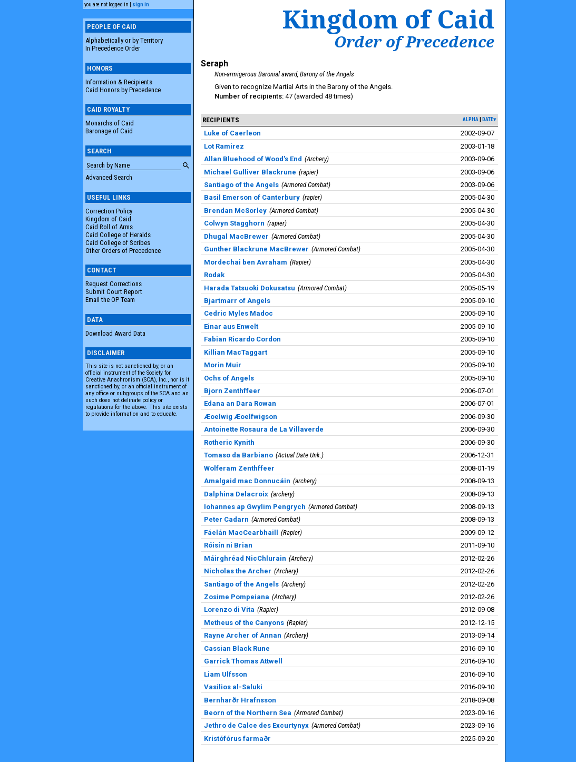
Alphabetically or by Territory (124, 40)
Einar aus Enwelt (231, 326)
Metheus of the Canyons (244, 623)
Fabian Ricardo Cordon (242, 339)
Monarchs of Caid (109, 123)
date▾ (489, 119)
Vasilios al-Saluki (233, 687)
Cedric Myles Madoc (238, 313)
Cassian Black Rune (237, 648)
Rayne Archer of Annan (242, 635)
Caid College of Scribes (117, 243)
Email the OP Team (110, 300)
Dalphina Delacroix (236, 494)
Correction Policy (108, 211)
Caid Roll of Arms (109, 227)
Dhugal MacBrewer (236, 236)
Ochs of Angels (229, 378)
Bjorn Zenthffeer (232, 391)
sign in (140, 4)
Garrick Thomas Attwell (243, 661)
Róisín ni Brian (228, 545)
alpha (471, 119)
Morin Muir (222, 365)
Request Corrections (113, 284)
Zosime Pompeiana (236, 597)
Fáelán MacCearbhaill (241, 532)
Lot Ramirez (224, 146)
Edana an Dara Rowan (240, 403)
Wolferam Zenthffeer (239, 468)
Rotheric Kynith (229, 442)
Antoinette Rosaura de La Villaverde (264, 429)
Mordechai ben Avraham (245, 262)
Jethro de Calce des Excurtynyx (256, 725)
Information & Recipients (118, 82)
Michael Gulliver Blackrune (250, 172)
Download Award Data (115, 333)
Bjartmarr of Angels (237, 301)
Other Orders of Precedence (123, 251)
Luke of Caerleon (232, 133)
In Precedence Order (112, 48)
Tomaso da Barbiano (238, 455)
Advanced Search (108, 177)
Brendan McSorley (235, 210)
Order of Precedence (414, 41)
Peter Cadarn (226, 519)
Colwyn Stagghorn (234, 223)
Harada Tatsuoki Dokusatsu (249, 288)
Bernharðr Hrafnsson (240, 700)
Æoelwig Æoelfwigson (240, 417)
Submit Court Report (113, 292)
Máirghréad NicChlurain (245, 558)
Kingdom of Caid (108, 219)
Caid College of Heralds (118, 235)
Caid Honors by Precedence (123, 90)
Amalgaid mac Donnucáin (247, 481)
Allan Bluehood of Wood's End (253, 159)
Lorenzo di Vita (229, 609)
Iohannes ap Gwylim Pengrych (255, 507)
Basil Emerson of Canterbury (252, 197)
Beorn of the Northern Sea (247, 713)
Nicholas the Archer (237, 571)
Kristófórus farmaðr (237, 739)
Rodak (214, 275)
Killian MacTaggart (235, 352)
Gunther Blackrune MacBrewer (256, 249)
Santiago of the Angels (241, 185)
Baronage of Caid (109, 131)
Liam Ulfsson (225, 674)
